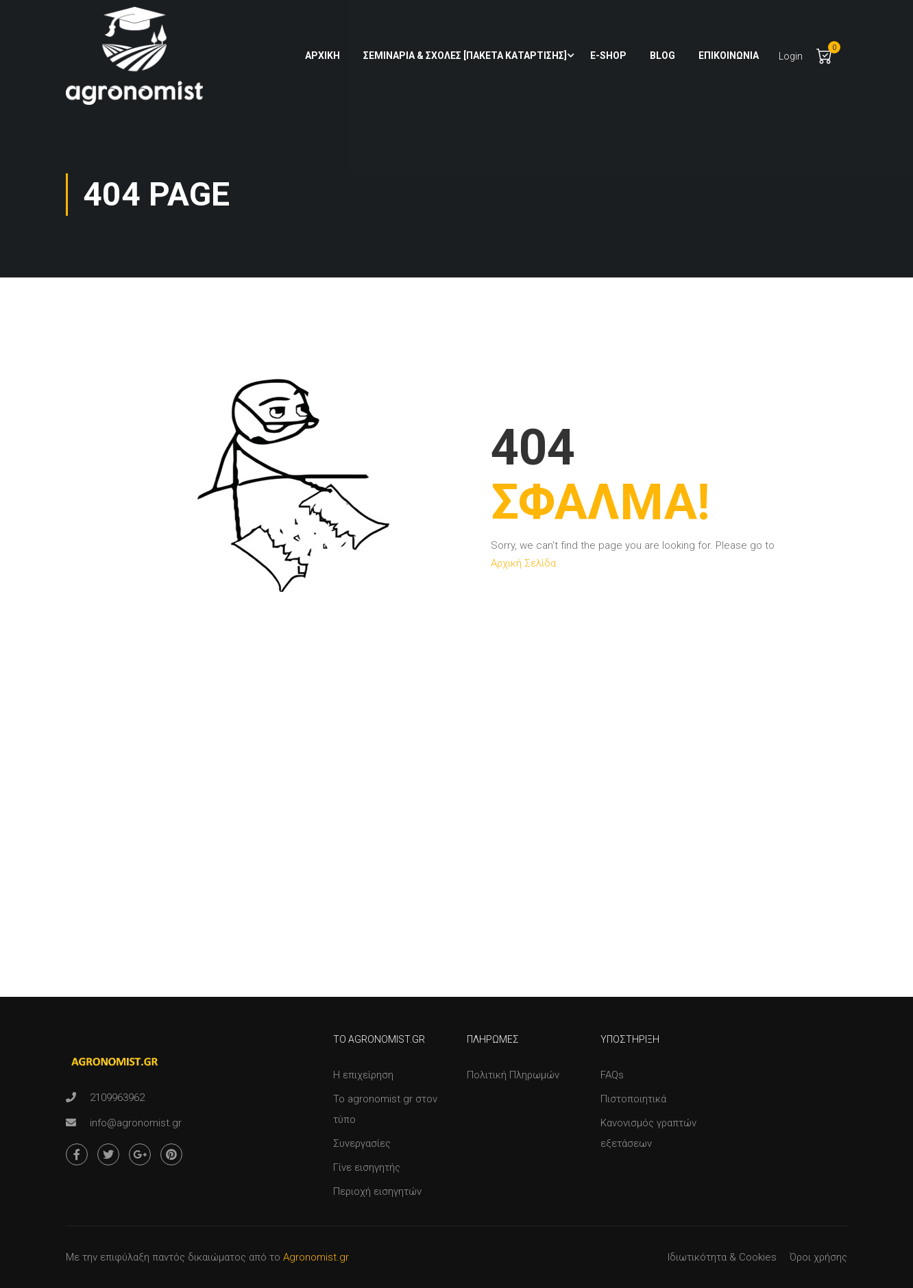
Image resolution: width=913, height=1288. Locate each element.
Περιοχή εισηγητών (377, 1191)
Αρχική (322, 55)
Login (791, 56)
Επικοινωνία (728, 55)
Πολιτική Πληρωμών (513, 1075)
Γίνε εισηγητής (366, 1167)
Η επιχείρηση (363, 1075)
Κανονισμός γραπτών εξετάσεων (648, 1133)
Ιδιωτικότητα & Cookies (722, 1257)
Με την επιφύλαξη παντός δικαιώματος (156, 1257)
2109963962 (117, 1097)
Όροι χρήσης (818, 1257)
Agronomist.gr (316, 1257)
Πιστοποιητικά (633, 1099)
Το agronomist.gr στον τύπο (385, 1109)
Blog (662, 55)
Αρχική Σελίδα (523, 563)
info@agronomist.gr (136, 1123)
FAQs (612, 1075)
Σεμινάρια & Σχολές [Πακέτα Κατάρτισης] (465, 55)
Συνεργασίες (362, 1143)
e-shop (608, 55)
